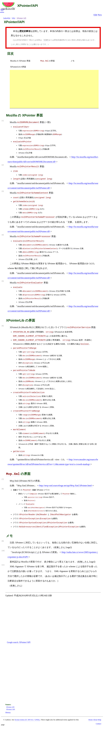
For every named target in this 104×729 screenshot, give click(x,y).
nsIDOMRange (29, 134)
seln (24, 396)
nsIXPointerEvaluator (30, 283)
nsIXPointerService (79, 327)
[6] (3, 326)
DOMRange (57, 134)
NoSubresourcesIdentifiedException (38, 527)
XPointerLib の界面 (18, 67)
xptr (24, 352)
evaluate (17, 241)
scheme (25, 209)
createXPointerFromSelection (29, 392)
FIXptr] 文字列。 (51, 131)
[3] (3, 191)
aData (25, 252)
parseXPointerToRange (24, 348)
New (100, 15)
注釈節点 (16, 571)
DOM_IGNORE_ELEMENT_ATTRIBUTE (29, 336)
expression (27, 131)
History (8, 712)
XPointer (21, 153)
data (24, 213)
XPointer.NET (26, 481)
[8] (3, 489)
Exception (27, 363)
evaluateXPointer (22, 142)
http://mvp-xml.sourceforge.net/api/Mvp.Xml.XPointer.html (65, 485)
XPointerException (29, 519)
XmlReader (42, 514)
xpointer (31, 497)
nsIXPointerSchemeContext (32, 193)
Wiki (13, 18)
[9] (3, 541)
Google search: (18, 642)
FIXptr (20, 138)
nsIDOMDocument (40, 245)
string (49, 332)
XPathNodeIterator (36, 511)
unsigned (33, 175)
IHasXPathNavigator (60, 514)
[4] (3, 235)
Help (99, 720)
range (25, 415)
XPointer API (10, 707)
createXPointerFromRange (26, 411)
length (16, 179)
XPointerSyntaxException (32, 523)
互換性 (46, 40)
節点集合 (82, 576)
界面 (42, 122)
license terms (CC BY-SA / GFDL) (27, 720)
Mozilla (13, 122)
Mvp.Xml (13, 474)
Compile (33, 494)
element (26, 433)
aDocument (27, 245)
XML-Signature (17, 566)
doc (23, 356)
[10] (3, 551)
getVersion (19, 451)
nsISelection (34, 396)
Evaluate (30, 504)
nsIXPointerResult (32, 149)
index (25, 175)
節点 (51, 389)
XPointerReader (27, 514)
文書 (66, 245)
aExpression (28, 295)
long (40, 175)
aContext (26, 249)
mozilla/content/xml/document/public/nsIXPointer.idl (40, 183)
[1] (3, 121)
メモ (72, 61)
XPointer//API (27, 5)
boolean (85, 344)
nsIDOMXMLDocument (28, 122)
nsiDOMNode (28, 381)
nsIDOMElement (37, 433)
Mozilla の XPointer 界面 (20, 61)
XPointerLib (15, 327)
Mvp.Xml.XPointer (25, 485)
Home (90, 720)
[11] (3, 565)
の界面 (47, 61)
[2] (3, 165)
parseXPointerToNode (24, 370)
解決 (59, 245)
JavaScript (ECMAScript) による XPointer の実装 (34, 552)
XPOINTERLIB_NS (21, 332)
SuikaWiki (6, 18)
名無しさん (59, 547)
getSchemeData (20, 201)
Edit (95, 15)
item (15, 171)
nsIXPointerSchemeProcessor (38, 217)
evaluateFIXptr (21, 127)
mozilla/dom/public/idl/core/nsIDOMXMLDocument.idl (41, 157)
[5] (3, 281)
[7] (3, 479)
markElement (19, 429)
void (31, 201)
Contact (98, 724)
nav (28, 508)
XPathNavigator (38, 508)
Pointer (27, 490)
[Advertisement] (54, 89)
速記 (49, 566)
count (16, 198)
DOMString (38, 131)
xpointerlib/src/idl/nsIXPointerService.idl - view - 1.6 (40, 459)
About (95, 720)
